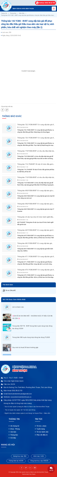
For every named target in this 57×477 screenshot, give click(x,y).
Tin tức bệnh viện (42, 432)
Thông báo (13, 13)
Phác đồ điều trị (42, 435)
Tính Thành (32, 474)
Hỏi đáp (13, 438)
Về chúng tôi (14, 426)
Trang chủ (4, 13)
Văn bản (13, 432)
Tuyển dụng (41, 429)
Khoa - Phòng (15, 429)
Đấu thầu (21, 13)
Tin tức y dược (41, 426)
